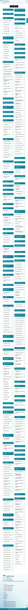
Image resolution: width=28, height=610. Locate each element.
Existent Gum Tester (18, 114)
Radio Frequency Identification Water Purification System (18, 474)
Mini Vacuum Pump (18, 434)
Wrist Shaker (6, 399)
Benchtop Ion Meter (18, 506)
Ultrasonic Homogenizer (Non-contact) (19, 374)
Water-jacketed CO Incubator (7, 177)
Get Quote (27, 20)
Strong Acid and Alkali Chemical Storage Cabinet (19, 226)
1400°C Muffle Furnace (7, 556)
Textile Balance (6, 57)
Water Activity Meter (18, 563)
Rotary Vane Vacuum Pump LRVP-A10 (9, 601)
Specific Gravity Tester (18, 147)
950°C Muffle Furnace (7, 569)
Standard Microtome (7, 508)
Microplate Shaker (6, 371)
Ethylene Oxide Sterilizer (7, 20)
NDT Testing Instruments (19, 285)
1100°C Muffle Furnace (7, 547)
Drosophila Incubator (7, 314)
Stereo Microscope (7, 495)
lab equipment (6, 2)
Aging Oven (17, 25)
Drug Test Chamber (18, 262)
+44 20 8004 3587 (7, 577)
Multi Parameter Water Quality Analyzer (18, 522)
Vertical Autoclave (6, 33)
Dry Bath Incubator (7, 316)
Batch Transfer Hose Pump (19, 419)
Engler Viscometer (18, 112)
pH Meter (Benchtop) (18, 534)
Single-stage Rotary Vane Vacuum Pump (19, 441)
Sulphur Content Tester (19, 149)
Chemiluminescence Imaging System (7, 249)
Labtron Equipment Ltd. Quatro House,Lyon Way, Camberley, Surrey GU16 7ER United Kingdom (13, 581)
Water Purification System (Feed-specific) (19, 490)
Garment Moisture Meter (7, 530)
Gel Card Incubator (6, 318)
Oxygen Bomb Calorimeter (19, 136)
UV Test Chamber (18, 276)
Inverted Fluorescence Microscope (7, 481)
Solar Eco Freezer (18, 247)
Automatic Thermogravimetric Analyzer (18, 94)
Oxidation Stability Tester (19, 134)
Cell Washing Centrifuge (7, 141)
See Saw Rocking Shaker (7, 388)
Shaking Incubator (6, 329)
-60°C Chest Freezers (18, 335)
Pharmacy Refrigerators (19, 191)
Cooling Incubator (6, 312)
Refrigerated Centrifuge (7, 154)
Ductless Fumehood (7, 237)
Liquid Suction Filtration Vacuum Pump (19, 432)
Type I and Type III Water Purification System (19, 478)
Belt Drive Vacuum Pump (19, 421)
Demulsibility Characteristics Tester (18, 103)
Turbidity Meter (17, 561)
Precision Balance (6, 55)
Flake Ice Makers (6, 301)
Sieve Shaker (6, 390)
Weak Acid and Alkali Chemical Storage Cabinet (19, 231)
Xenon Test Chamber (18, 278)
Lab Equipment (5, 594)
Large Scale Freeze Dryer (7, 222)
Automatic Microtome (7, 501)
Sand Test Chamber (18, 271)
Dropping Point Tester (18, 110)
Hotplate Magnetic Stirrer (8, 419)
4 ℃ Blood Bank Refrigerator (17, 189)
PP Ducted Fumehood (7, 239)
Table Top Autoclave (7, 31)
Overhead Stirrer (6, 430)
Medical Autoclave (6, 24)
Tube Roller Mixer (6, 392)
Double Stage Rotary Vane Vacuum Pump (19, 429)
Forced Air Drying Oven (18, 33)
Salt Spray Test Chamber (19, 269)
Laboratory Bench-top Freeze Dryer (7, 217)
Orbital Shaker (6, 381)
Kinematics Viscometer (18, 119)
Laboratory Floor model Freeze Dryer (7, 220)
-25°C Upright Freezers (18, 328)
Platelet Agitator (18, 169)
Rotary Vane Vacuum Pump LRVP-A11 (9, 602)
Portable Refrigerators (18, 193)
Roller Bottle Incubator (7, 327)
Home (4, 593)
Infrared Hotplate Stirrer (7, 421)
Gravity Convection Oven (19, 35)
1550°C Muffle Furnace (7, 560)
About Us (5, 598)
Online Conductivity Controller (18, 525)
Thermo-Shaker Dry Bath (19, 306)
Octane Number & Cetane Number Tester (19, 126)
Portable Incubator (6, 325)
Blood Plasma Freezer (18, 341)
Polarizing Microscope (7, 493)
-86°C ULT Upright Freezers (19, 339)
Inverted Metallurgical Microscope (7, 484)
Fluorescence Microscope (8, 475)
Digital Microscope (6, 471)
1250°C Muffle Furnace (7, 552)
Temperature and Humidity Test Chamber (19, 274)
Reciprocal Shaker (6, 386)
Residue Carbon (17, 140)
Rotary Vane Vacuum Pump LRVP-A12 (9, 604)
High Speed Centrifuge (7, 145)
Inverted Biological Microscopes (6, 478)
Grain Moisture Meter (7, 532)
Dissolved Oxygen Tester (19, 519)
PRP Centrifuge (6, 152)
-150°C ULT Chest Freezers (19, 322)
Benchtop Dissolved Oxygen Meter (18, 504)
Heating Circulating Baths (8, 69)
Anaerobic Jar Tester (7, 343)
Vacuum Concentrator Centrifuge (7, 157)
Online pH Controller (18, 530)
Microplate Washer (6, 458)
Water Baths (6, 94)
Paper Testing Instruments (19, 289)
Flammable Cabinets (18, 221)
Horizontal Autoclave (7, 22)
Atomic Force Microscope (7, 464)
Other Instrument (18, 132)
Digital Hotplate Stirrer (7, 414)
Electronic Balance (6, 51)
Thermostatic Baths (7, 86)
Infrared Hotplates (6, 423)
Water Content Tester (18, 153)
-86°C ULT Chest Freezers (19, 337)
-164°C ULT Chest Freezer (19, 324)
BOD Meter (17, 514)
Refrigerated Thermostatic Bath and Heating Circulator (8, 80)
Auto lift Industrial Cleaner (19, 350)
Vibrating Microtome (7, 510)
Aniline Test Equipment (18, 77)
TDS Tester (17, 557)
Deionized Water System (19, 471)
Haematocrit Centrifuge (7, 143)
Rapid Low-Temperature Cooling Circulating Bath (7, 74)
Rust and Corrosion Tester (19, 145)
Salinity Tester (17, 555)
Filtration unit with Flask (19, 402)
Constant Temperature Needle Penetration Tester (19, 100)
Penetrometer (17, 138)
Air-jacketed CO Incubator (8, 174)
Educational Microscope (7, 473)
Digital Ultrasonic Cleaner (19, 352)
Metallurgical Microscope (7, 486)
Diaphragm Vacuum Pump (19, 423)
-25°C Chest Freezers (18, 326)
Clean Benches (6, 124)
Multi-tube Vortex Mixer (7, 376)
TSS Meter (17, 559)
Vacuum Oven (17, 40)
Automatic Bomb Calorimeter (17, 82)
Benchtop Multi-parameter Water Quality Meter (19, 509)
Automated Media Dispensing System (7, 438)
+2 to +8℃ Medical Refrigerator (18, 186)
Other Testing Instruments (19, 287)
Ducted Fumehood (6, 235)
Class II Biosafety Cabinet (8, 122)
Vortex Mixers (6, 394)
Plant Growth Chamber (18, 267)
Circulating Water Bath (7, 64)
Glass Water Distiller (18, 461)
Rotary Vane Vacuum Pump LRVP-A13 (9, 605)
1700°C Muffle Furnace (7, 565)
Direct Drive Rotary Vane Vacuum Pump (19, 426)
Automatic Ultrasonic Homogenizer (18, 371)
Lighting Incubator (6, 323)
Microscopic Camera (7, 488)
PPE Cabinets (17, 223)
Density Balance (6, 49)
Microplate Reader (6, 456)
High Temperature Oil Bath (8, 71)
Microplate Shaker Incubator (6, 374)
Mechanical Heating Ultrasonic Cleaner (18, 358)
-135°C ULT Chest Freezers (19, 320)
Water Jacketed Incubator (8, 331)
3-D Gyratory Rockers (7, 366)
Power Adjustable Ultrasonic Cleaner (18, 364)
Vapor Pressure (17, 151)
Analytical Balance (6, 44)
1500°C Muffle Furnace (7, 558)
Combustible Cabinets (18, 214)
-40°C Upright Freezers (18, 333)
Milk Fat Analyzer (6, 524)
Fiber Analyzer (6, 210)
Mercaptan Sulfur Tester (19, 124)
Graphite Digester (6, 351)
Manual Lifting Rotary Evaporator (18, 203)
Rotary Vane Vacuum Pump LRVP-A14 (9, 606)
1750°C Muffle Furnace (7, 567)
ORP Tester (17, 532)
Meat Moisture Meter (7, 541)
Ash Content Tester (18, 79)
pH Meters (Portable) (18, 536)
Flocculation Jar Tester (7, 345)
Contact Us (5, 597)
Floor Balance (6, 53)
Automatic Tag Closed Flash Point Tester (18, 91)
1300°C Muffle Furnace (7, 554)
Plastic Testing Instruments (17, 292)
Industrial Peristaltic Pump (19, 62)
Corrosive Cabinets (18, 216)
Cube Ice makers (6, 299)
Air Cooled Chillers (6, 163)
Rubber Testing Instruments (17, 295)
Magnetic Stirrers (6, 425)
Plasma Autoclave (6, 26)
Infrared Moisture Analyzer (8, 539)
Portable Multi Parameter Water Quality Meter (19, 549)
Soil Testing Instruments (19, 297)
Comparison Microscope (7, 469)
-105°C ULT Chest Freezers (8, 586)
